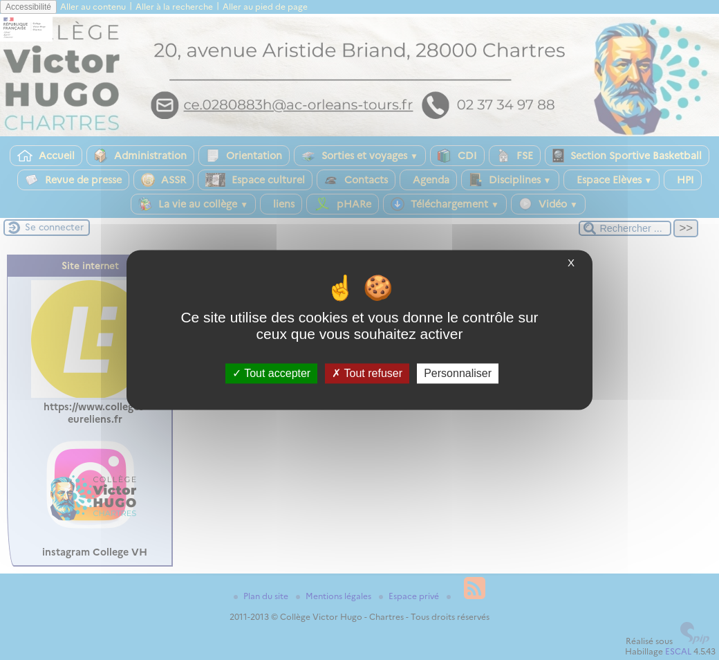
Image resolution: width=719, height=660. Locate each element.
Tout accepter (271, 373)
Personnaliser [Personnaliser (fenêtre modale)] (458, 373)
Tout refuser (367, 373)
